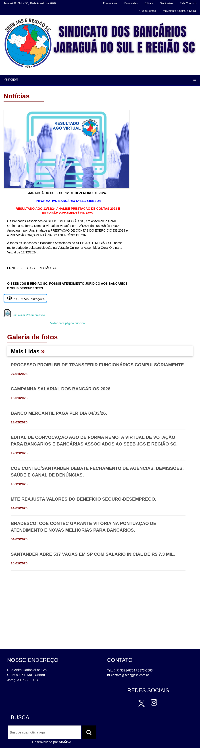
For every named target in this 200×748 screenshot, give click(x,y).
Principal (11, 79)
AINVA (65, 742)
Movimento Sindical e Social (179, 10)
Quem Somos (148, 10)
